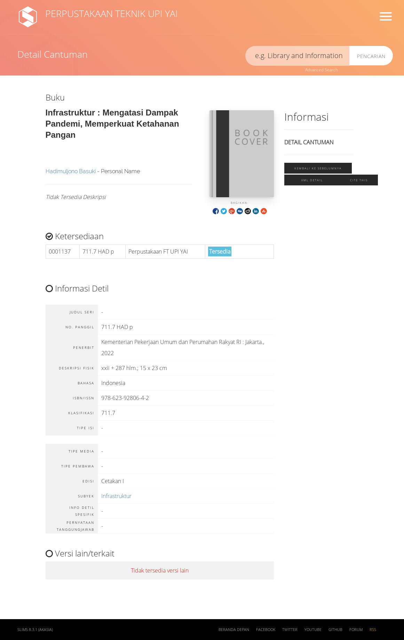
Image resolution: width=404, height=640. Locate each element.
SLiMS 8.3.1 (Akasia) (35, 629)
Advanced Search (321, 70)
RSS (373, 629)
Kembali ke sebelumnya (318, 168)
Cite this (359, 180)
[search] (297, 56)
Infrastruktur (116, 496)
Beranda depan (234, 629)
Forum (356, 629)
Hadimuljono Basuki (71, 171)
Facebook (265, 629)
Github (335, 629)
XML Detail (312, 180)
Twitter (290, 629)
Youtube (313, 629)
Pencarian (371, 56)
